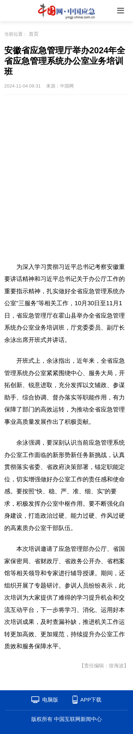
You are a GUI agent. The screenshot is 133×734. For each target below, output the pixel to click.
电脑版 (50, 699)
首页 (34, 34)
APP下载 (90, 699)
